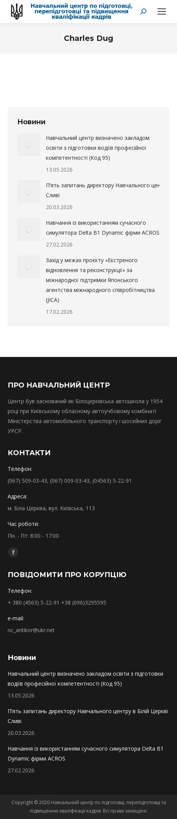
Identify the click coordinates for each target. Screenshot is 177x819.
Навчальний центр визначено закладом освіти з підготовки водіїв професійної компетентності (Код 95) (97, 147)
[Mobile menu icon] (161, 11)
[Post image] (28, 144)
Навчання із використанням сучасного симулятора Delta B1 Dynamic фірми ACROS (102, 227)
